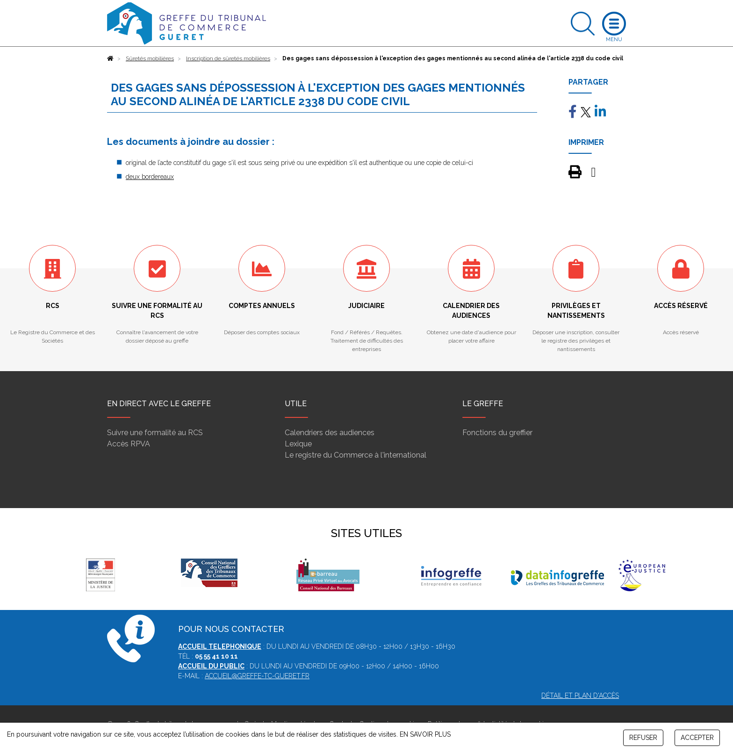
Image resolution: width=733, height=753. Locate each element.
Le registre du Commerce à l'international (355, 455)
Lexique (298, 443)
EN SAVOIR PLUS (425, 734)
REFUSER (643, 737)
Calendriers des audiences (329, 432)
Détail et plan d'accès (580, 695)
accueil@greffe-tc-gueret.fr (257, 676)
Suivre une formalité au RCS (155, 432)
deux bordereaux (150, 176)
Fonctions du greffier (497, 432)
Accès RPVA (128, 443)
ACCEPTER (697, 737)
